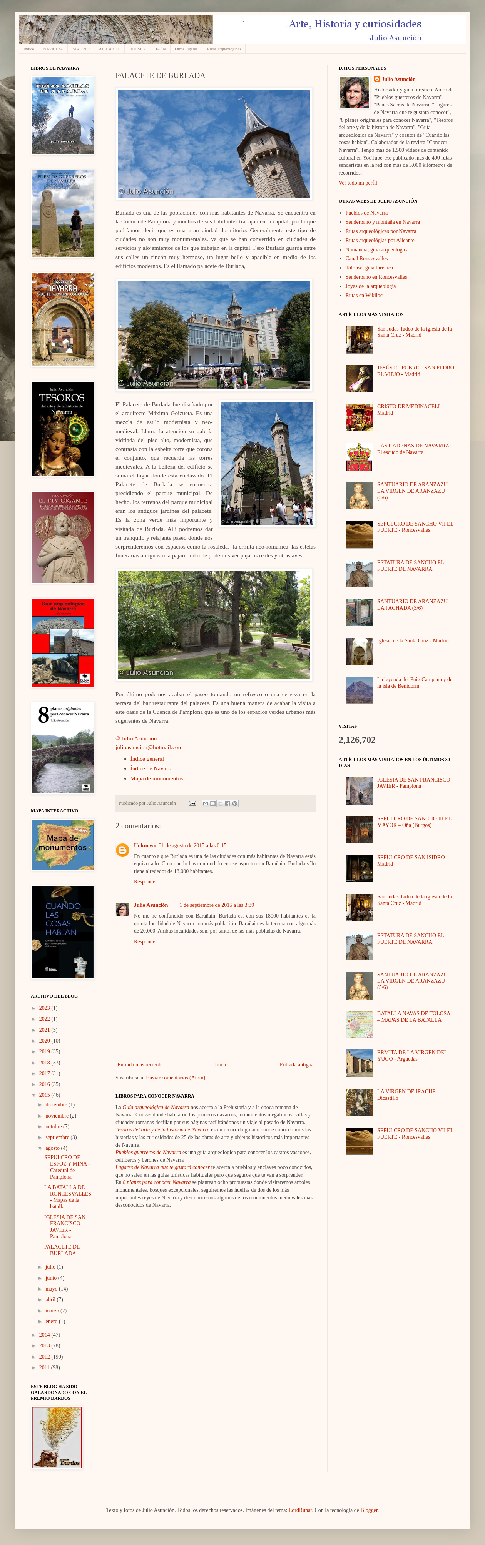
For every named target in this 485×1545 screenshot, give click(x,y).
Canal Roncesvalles (367, 258)
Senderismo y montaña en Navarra (383, 222)
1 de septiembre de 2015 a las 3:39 (216, 905)
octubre (54, 1126)
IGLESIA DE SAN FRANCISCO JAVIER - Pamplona (64, 1226)
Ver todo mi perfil (358, 183)
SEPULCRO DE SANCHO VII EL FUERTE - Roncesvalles (415, 527)
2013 (45, 1346)
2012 (45, 1357)
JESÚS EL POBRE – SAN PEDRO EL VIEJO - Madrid (415, 371)
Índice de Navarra (151, 768)
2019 (45, 1051)
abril (51, 1299)
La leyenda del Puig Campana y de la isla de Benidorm (414, 683)
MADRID (81, 49)
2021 (45, 1030)
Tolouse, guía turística (369, 268)
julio (51, 1267)
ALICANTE (109, 49)
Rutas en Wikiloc (364, 295)
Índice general (147, 758)
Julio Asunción (151, 905)
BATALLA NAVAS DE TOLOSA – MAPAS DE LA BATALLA (413, 1017)
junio (51, 1278)
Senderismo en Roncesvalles (376, 277)
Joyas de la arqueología (371, 286)
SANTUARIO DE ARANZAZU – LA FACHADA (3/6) (414, 605)
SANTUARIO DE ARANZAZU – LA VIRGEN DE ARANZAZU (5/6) (414, 491)
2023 (45, 1008)
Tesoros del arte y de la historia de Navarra (162, 1130)
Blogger (368, 1510)
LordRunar (300, 1510)
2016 (45, 1084)
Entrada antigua (297, 1065)
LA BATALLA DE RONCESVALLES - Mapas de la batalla (67, 1196)
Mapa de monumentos (156, 778)
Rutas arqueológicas (224, 49)
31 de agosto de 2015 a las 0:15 (192, 845)
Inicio (221, 1065)
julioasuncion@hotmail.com (148, 747)
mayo (52, 1289)
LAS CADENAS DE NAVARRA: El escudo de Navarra (414, 449)
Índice (28, 49)
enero (52, 1321)
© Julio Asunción (136, 738)
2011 (45, 1367)
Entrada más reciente (139, 1065)
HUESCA (137, 49)
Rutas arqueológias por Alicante (380, 240)
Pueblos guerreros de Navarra (148, 1152)
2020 (45, 1041)
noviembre (57, 1116)
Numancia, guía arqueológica (377, 250)
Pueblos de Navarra (367, 213)
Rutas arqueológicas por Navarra (381, 231)
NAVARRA (53, 49)
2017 (45, 1073)
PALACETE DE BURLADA (62, 1250)
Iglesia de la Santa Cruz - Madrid (413, 641)
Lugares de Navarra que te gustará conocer (162, 1167)
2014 (45, 1335)
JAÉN (161, 49)
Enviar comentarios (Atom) (175, 1078)
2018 (45, 1063)
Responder (145, 882)
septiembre (57, 1137)
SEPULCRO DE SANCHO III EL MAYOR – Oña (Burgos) (414, 822)
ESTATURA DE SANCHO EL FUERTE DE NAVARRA (410, 566)
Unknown (145, 845)
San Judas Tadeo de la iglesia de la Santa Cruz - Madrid (414, 332)
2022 (45, 1019)
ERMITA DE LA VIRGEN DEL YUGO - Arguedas (412, 1055)
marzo (52, 1311)
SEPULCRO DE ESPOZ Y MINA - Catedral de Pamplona (67, 1166)
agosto (53, 1148)
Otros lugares (186, 49)
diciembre (56, 1105)
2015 (45, 1095)
